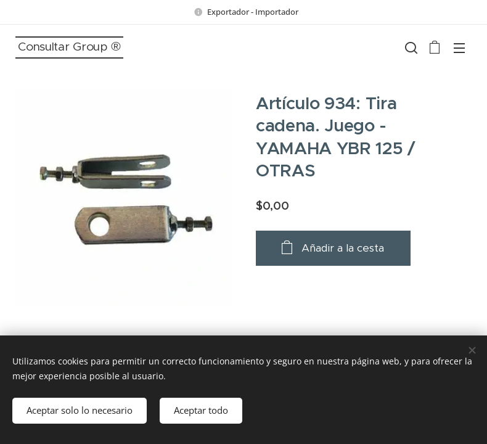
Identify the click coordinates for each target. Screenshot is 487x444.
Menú (459, 48)
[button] (410, 47)
